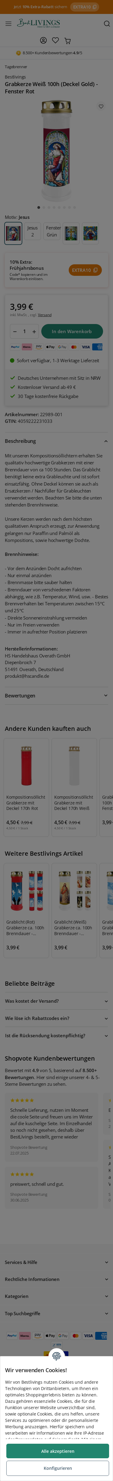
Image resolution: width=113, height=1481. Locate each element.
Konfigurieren (58, 1468)
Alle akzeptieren (57, 1451)
